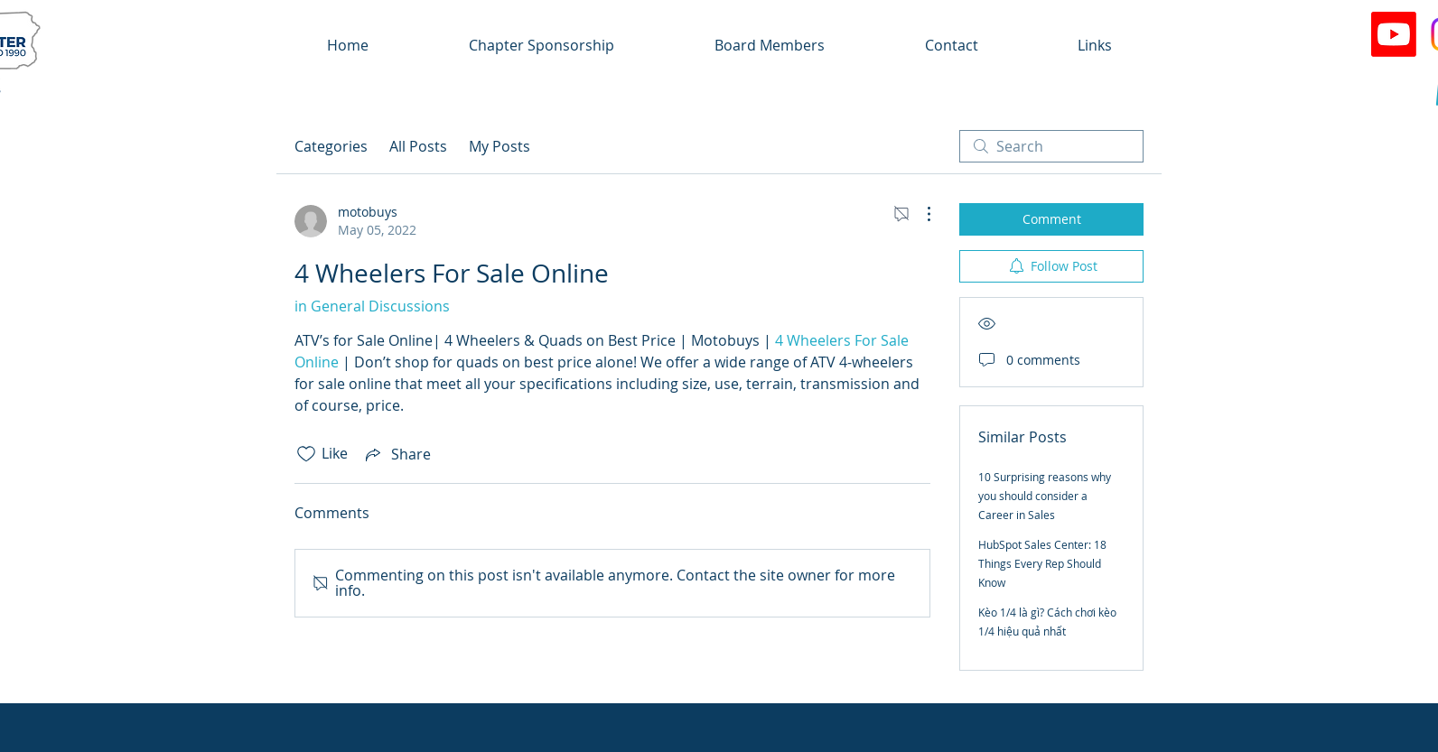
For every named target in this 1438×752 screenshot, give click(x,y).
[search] (1051, 146)
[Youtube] (1393, 34)
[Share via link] (396, 454)
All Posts (418, 146)
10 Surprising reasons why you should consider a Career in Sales (1044, 495)
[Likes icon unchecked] (306, 454)
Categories (331, 146)
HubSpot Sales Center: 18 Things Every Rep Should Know (1042, 563)
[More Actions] (919, 214)
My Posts (499, 146)
